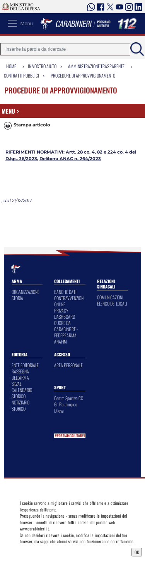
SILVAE (17, 383)
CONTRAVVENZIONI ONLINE (69, 301)
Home (11, 66)
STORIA (17, 298)
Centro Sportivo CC (68, 398)
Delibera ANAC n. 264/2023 (70, 158)
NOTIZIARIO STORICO (20, 405)
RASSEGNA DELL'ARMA (20, 374)
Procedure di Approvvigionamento (83, 75)
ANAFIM (60, 341)
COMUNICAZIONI (110, 297)
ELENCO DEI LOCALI (112, 303)
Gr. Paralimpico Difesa (65, 407)
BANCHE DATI (65, 291)
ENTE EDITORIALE (25, 365)
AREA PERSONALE (68, 365)
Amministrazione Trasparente (96, 66)
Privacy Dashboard (38, 551)
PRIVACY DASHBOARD (64, 313)
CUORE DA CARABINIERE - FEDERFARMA (66, 329)
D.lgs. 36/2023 (21, 158)
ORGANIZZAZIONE (25, 291)
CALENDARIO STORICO (22, 393)
